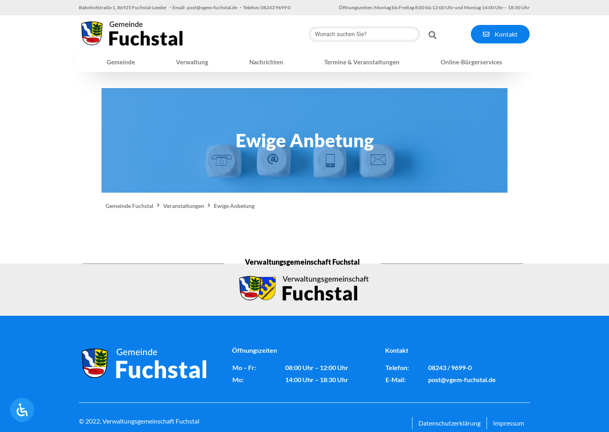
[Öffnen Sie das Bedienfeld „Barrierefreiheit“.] (22, 410)
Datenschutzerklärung (449, 423)
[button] (121, 62)
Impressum (508, 423)
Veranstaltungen (183, 205)
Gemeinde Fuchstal (129, 205)
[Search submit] (433, 34)
